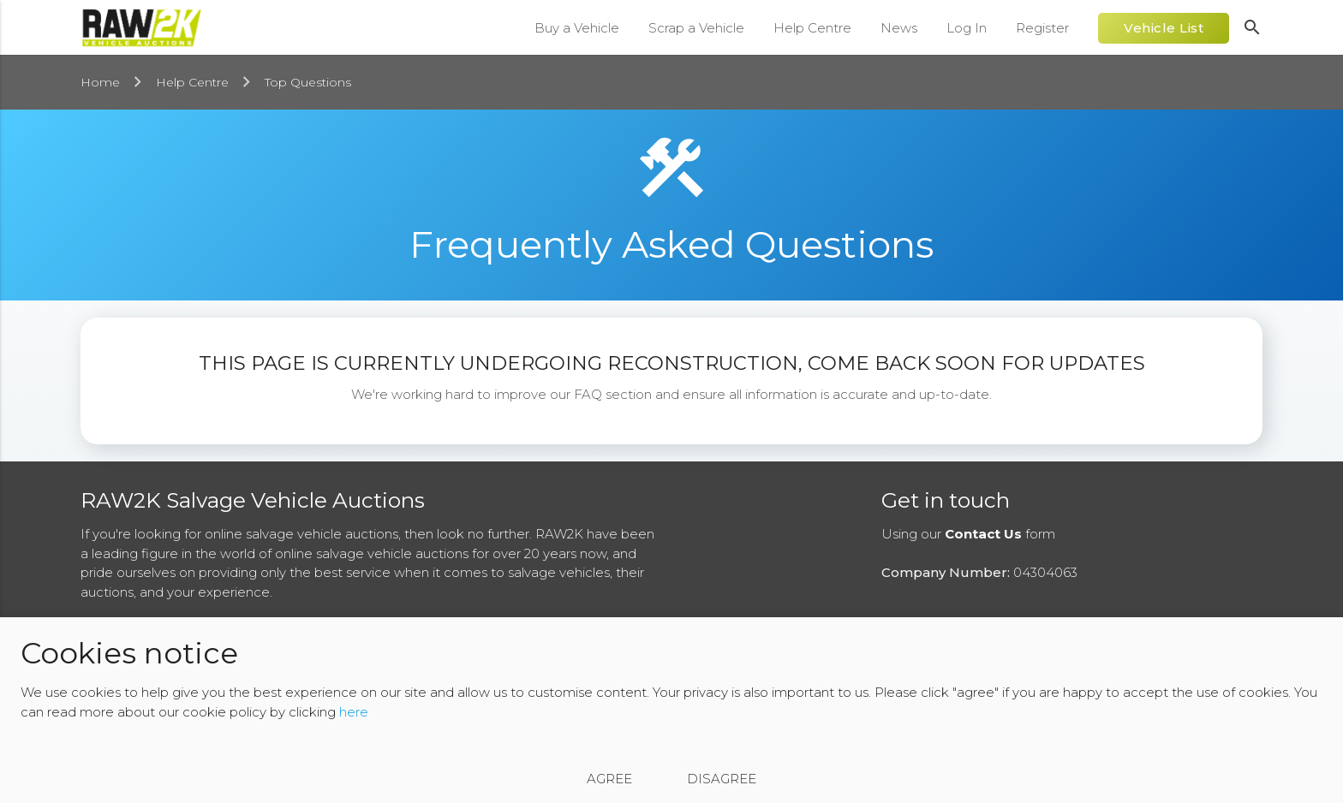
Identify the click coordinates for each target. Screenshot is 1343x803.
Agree (609, 778)
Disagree (721, 778)
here (353, 712)
